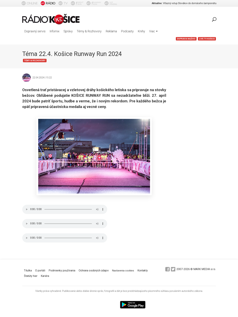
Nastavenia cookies (123, 270)
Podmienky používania (62, 270)
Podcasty (127, 31)
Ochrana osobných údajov (94, 270)
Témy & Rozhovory (89, 31)
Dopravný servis (35, 31)
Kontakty (142, 270)
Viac (153, 31)
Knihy (141, 31)
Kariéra (45, 276)
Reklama (111, 31)
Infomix (54, 31)
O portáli (40, 270)
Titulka (28, 270)
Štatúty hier (30, 276)
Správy (68, 31)
